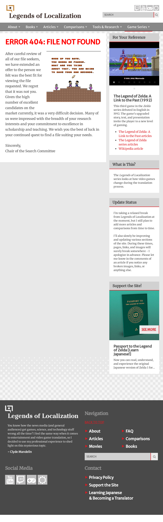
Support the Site (103, 485)
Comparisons (75, 27)
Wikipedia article (131, 149)
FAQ (129, 431)
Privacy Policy (101, 477)
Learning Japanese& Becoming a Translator (111, 495)
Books (32, 27)
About (14, 27)
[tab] (114, 82)
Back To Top (94, 422)
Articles (50, 27)
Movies (95, 446)
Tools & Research (107, 27)
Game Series (138, 27)
